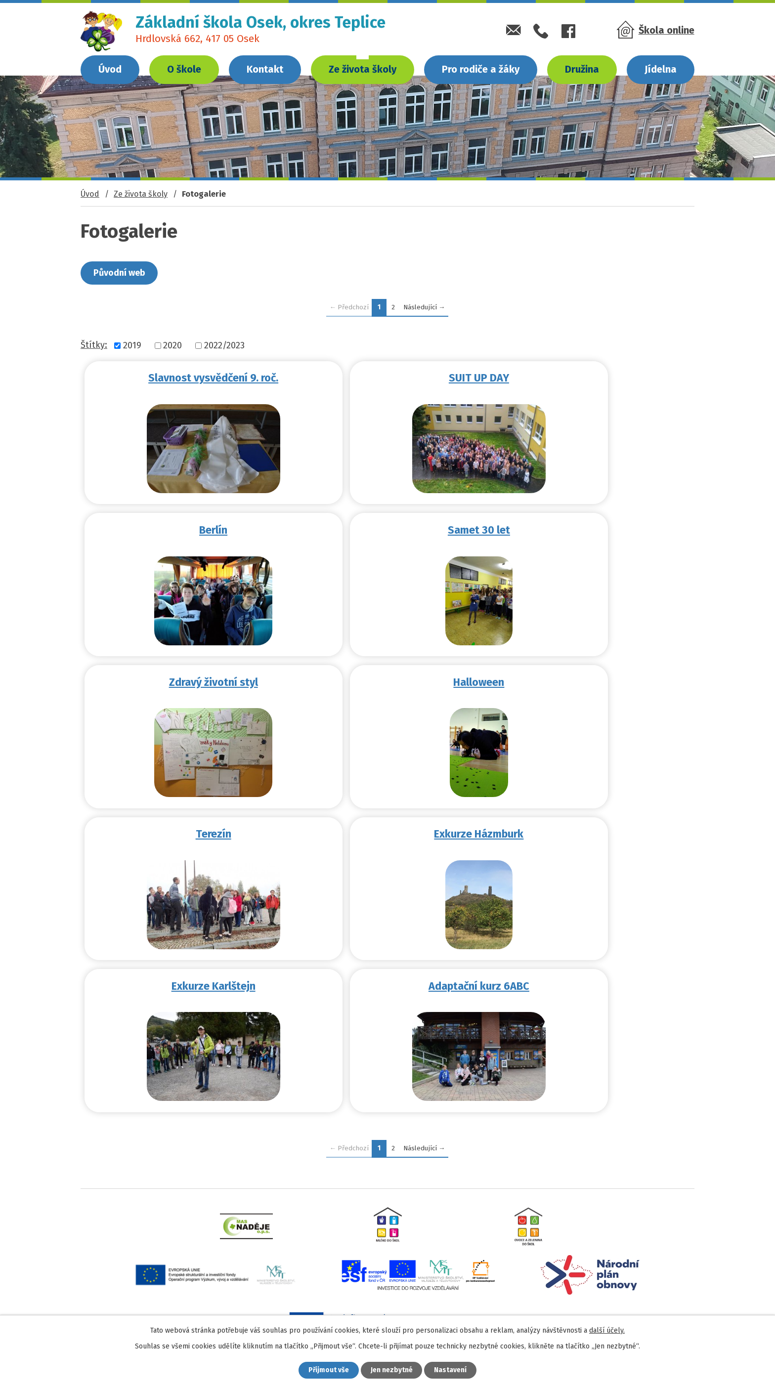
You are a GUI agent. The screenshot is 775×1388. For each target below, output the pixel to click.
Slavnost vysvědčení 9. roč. (183, 378)
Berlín (592, 378)
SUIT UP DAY (387, 378)
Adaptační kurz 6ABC (183, 831)
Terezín (183, 680)
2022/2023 (224, 345)
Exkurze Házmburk (387, 680)
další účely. (607, 1330)
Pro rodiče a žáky (480, 69)
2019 (132, 345)
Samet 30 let (183, 529)
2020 (172, 345)
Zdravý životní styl (387, 529)
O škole (184, 69)
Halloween (592, 529)
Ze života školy (362, 69)
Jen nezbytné (392, 1370)
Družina (582, 69)
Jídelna (661, 69)
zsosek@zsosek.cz (148, 1309)
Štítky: (94, 344)
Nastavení (451, 1370)
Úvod (110, 69)
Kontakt (265, 69)
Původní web (120, 272)
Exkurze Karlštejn (592, 680)
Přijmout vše (327, 1370)
